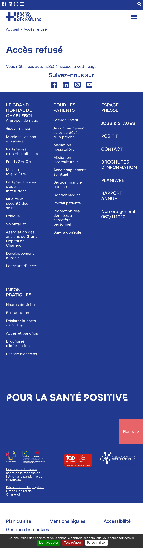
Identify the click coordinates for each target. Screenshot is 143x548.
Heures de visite (20, 304)
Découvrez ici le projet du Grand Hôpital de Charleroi (25, 491)
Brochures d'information (18, 343)
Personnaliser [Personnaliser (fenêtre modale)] (96, 543)
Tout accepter (48, 543)
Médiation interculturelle (66, 159)
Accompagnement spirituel (69, 172)
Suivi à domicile (67, 232)
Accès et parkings (22, 333)
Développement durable (20, 255)
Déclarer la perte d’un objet (21, 323)
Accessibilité (117, 521)
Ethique (13, 216)
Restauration (17, 312)
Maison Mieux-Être (16, 172)
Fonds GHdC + (19, 161)
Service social (65, 120)
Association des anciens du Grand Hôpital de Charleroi (22, 239)
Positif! (110, 136)
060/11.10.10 (113, 217)
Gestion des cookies (27, 529)
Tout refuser (72, 543)
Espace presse (110, 107)
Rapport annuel (111, 195)
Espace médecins (21, 354)
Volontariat (16, 224)
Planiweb (113, 180)
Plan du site (18, 521)
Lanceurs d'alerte (21, 265)
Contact (112, 149)
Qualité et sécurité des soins (17, 203)
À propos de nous (22, 120)
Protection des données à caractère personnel (66, 218)
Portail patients (67, 203)
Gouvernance (18, 128)
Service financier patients (68, 184)
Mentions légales (67, 521)
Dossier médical (67, 195)
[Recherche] (139, 4)
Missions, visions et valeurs (21, 139)
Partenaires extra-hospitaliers (22, 151)
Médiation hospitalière (63, 147)
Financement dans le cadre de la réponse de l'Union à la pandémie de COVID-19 (24, 474)
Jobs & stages (118, 123)
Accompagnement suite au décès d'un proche (69, 132)
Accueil (12, 29)
